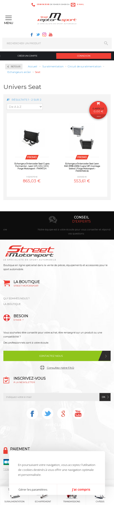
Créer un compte (27, 56)
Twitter (38, 34)
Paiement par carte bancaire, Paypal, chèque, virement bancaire (57, 229)
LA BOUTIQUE (12, 304)
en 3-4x (62, 221)
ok (103, 397)
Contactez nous (51, 355)
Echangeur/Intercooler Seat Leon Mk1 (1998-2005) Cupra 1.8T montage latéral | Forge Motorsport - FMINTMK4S (82, 167)
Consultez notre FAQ (60, 367)
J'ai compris (81, 489)
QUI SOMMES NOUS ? (16, 298)
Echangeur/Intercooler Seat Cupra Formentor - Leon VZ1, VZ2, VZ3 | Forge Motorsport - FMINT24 (31, 166)
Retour (15, 66)
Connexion (83, 56)
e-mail (80, 4)
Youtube (50, 34)
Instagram (44, 34)
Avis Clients (57, 425)
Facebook (32, 34)
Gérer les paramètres (32, 489)
